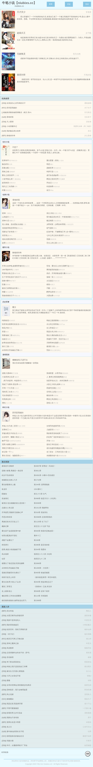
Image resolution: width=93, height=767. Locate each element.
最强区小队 (50, 346)
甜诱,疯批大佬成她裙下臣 (11, 549)
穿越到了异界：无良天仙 (55, 339)
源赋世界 (49, 168)
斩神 (4, 213)
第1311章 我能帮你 (41, 508)
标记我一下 (6, 452)
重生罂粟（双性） (53, 160)
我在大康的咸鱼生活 (54, 335)
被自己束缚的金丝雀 (9, 288)
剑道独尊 (49, 186)
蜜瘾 (8, 680)
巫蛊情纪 (5, 498)
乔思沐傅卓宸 (7, 517)
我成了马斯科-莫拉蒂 (10, 384)
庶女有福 (10, 611)
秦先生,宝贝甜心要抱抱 (15, 671)
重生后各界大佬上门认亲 (11, 582)
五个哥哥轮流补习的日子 (11, 277)
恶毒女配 (5, 168)
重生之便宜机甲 (8, 175)
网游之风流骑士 (52, 399)
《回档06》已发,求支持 (43, 587)
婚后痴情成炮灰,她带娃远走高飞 (14, 600)
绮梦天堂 (49, 172)
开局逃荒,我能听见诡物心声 (12, 512)
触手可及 (5, 441)
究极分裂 (10, 741)
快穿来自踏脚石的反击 (10, 324)
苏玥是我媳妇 (12, 108)
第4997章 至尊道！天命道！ (45, 466)
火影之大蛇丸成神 (53, 384)
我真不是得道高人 (13, 620)
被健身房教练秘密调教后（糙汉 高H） (17, 112)
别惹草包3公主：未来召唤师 (57, 381)
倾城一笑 (49, 277)
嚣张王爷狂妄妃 (52, 444)
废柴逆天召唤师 (8, 466)
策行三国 (5, 346)
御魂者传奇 (11, 136)
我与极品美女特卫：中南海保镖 (58, 217)
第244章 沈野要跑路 (41, 485)
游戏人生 (49, 403)
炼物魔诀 (10, 699)
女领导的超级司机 (53, 426)
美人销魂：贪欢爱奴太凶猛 (12, 224)
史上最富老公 (7, 591)
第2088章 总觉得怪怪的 (43, 517)
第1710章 (37, 480)
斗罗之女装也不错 (13, 676)
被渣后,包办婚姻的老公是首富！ (14, 503)
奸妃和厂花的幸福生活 (55, 437)
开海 (48, 441)
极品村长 (5, 164)
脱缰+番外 (6, 281)
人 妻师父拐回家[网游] (54, 377)
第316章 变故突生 (41, 512)
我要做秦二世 (7, 335)
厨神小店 (5, 221)
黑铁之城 (5, 172)
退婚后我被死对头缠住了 (11, 573)
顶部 (87, 754)
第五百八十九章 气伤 (42, 526)
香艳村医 (10, 117)
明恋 (48, 164)
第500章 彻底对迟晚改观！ (44, 531)
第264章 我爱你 (40, 549)
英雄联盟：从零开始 (54, 373)
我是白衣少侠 (51, 332)
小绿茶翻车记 (12, 126)
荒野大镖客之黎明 (9, 444)
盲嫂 (48, 239)
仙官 (3, 559)
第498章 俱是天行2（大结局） (45, 498)
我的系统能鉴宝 (13, 625)
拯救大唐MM (7, 373)
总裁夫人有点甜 (8, 508)
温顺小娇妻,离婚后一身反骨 (12, 471)
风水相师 (5, 554)
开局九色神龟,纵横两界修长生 (13, 266)
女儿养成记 (50, 328)
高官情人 (5, 235)
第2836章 (37, 503)
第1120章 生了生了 (41, 522)
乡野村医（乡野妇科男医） (56, 224)
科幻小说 (5, 407)
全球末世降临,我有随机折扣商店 (19, 685)
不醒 (48, 288)
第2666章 (37, 563)
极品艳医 (49, 221)
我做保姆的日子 (8, 296)
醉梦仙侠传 (50, 292)
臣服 (3, 284)
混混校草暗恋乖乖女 (10, 228)
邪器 (3, 332)
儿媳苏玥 (49, 430)
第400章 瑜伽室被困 (41, 573)
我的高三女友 (7, 392)
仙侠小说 (6, 195)
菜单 (50, 4)
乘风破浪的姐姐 (52, 270)
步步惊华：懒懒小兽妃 (10, 437)
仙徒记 (4, 339)
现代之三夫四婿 (8, 186)
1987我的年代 (7, 270)
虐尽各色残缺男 (52, 175)
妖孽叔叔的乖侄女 (9, 343)
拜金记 (49, 183)
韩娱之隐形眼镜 (52, 320)
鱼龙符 (4, 489)
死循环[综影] (51, 388)
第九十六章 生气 (40, 494)
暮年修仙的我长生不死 (15, 731)
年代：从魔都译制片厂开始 (17, 745)
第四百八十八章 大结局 (43, 554)
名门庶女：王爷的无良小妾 (56, 452)
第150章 (37, 540)
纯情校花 (5, 320)
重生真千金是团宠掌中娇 (11, 531)
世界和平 (5, 160)
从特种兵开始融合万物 (10, 350)
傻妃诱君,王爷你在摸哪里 (11, 596)
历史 (69, 4)
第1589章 (37, 600)
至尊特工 (5, 430)
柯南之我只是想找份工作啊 (17, 667)
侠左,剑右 (50, 213)
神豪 (3, 292)
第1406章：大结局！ (42, 568)
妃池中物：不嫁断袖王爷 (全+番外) (59, 232)
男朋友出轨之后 (8, 273)
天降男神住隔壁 (52, 343)
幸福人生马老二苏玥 (9, 426)
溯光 (4, 403)
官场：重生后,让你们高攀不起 (57, 266)
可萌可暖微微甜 (13, 708)
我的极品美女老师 (13, 131)
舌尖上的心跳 (51, 243)
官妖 (48, 350)
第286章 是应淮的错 (41, 545)
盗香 (4, 243)
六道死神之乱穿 (8, 377)
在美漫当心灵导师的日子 (16, 103)
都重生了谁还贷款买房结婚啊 (13, 563)
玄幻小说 (5, 142)
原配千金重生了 (8, 540)
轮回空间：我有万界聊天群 (17, 629)
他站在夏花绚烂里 (9, 239)
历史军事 (5, 302)
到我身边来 (6, 399)
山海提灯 (5, 217)
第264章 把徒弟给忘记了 (43, 582)
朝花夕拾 (5, 328)
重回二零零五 (7, 587)
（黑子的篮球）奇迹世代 (11, 381)
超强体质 (5, 183)
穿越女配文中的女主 (9, 433)
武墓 (3, 190)
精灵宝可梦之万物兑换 (15, 639)
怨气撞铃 (49, 228)
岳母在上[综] (51, 392)
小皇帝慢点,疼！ (8, 179)
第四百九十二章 (40, 559)
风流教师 (10, 648)
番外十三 (37, 536)
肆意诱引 (5, 545)
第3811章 (37, 471)
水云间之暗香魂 (52, 324)
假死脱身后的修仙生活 (15, 736)
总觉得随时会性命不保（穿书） (19, 653)
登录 (87, 4)
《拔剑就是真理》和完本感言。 (46, 577)
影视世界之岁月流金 (14, 713)
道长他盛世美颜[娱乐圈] (55, 448)
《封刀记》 (11, 634)
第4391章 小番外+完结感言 (44, 475)
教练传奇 (49, 395)
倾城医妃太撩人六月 (9, 480)
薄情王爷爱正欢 (8, 448)
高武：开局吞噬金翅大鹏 (55, 273)
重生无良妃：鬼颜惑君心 (11, 456)
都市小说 (5, 247)
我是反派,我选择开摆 (15, 704)
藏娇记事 (5, 526)
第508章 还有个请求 (41, 591)
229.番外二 (38, 489)
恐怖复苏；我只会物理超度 (17, 690)
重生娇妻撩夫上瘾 (9, 485)
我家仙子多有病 (8, 232)
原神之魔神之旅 (13, 643)
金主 (48, 190)
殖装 (48, 284)
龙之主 (9, 727)
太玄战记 (49, 281)
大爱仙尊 (49, 296)
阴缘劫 (4, 494)
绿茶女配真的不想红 (9, 536)
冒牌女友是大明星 (13, 722)
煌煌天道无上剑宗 (9, 577)
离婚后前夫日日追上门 (10, 522)
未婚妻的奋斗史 (52, 456)
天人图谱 (10, 122)
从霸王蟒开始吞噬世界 (15, 616)
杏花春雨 (10, 657)
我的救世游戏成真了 (54, 433)
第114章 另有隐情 (41, 596)
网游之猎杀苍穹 (52, 179)
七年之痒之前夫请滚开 (55, 235)
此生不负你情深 (8, 475)
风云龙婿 (10, 694)
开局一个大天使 (8, 388)
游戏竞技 (6, 355)
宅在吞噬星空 (7, 395)
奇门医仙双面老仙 (13, 662)
